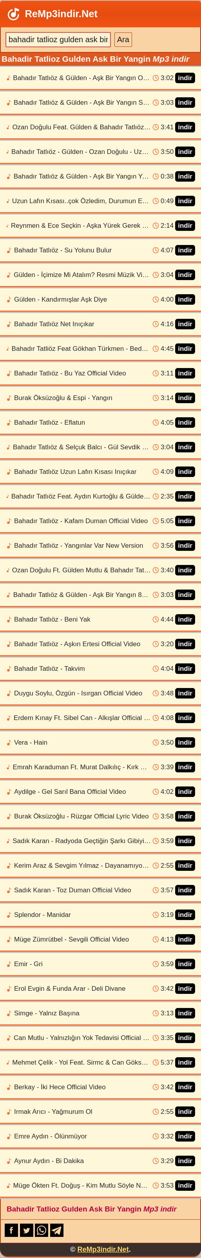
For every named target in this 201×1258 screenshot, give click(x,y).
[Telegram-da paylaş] (56, 1234)
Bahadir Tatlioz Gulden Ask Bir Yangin (92, 1209)
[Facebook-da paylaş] (12, 1234)
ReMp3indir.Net (52, 14)
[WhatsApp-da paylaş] (42, 1234)
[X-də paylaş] (27, 1234)
